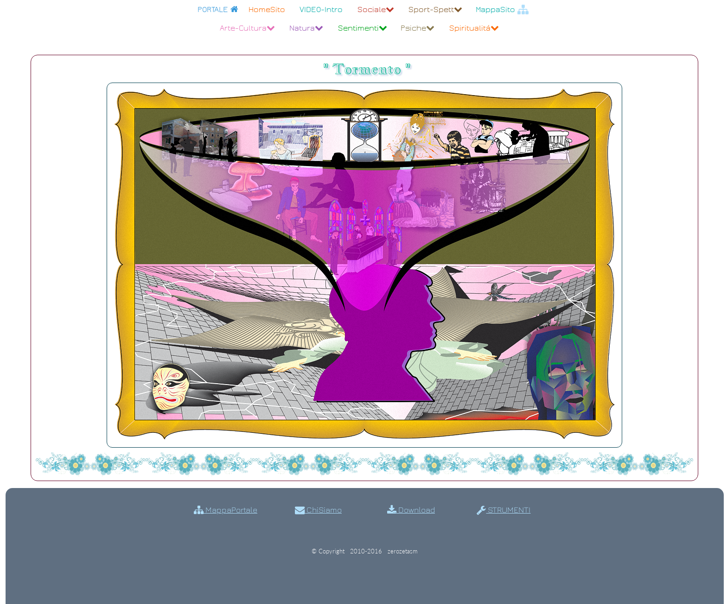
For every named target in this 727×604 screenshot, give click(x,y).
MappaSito (502, 9)
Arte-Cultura (247, 28)
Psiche (417, 28)
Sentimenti (362, 28)
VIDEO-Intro (321, 9)
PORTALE (218, 9)
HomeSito (267, 9)
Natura (306, 28)
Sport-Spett (435, 9)
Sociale (375, 9)
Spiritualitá (474, 28)
